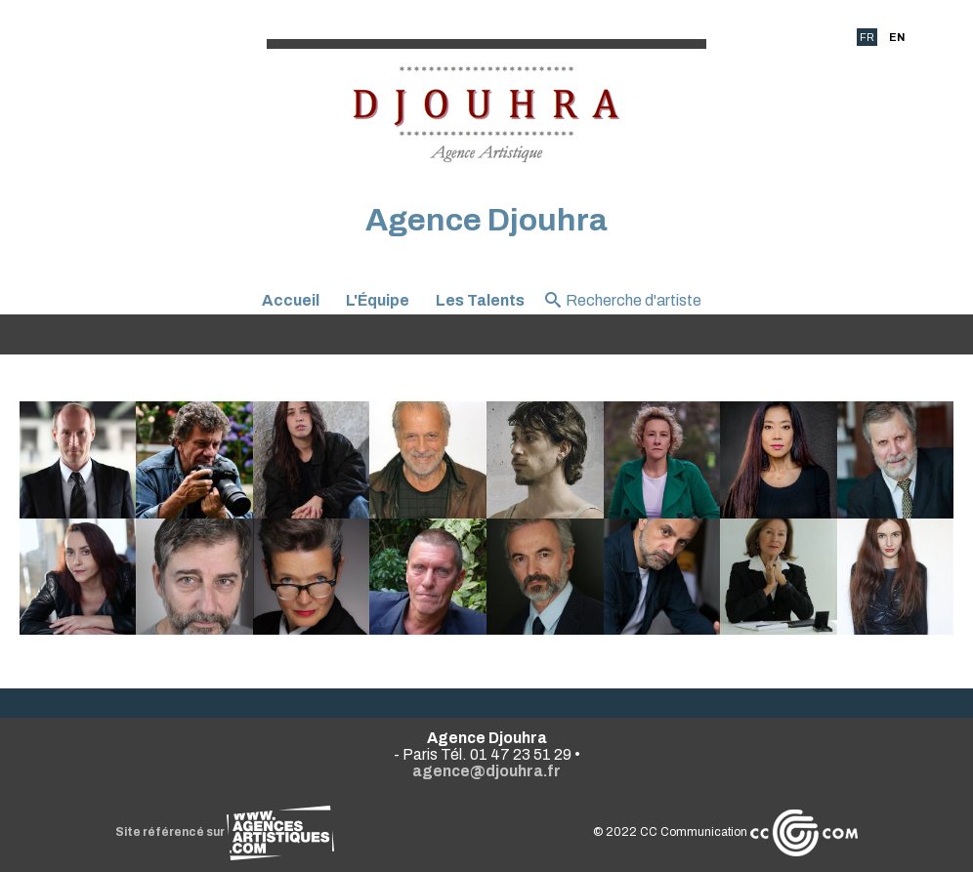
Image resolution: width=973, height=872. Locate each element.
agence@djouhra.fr (486, 771)
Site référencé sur (224, 832)
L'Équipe (377, 300)
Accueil (290, 300)
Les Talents (480, 300)
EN (897, 37)
